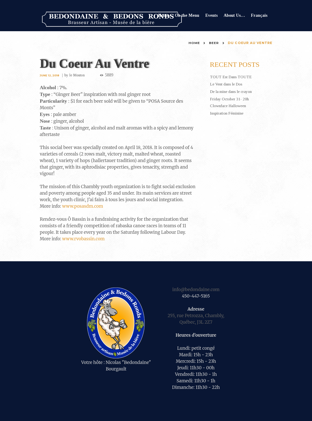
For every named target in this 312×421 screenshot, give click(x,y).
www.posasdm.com (82, 206)
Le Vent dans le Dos (227, 84)
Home (163, 15)
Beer (214, 43)
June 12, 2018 (50, 75)
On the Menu (187, 15)
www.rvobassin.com (83, 238)
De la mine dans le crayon (232, 91)
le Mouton (78, 75)
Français (259, 15)
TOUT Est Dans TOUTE (231, 77)
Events (211, 15)
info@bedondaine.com (195, 289)
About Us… (234, 15)
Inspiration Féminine (227, 112)
